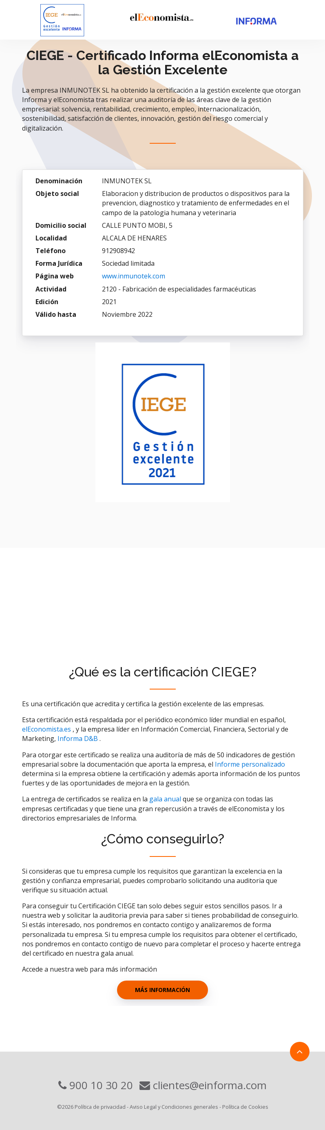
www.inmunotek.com (133, 275)
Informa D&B (77, 738)
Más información (162, 990)
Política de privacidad (100, 1106)
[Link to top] (300, 1051)
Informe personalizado (250, 764)
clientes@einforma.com (203, 1085)
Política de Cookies (245, 1106)
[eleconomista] (179, 17)
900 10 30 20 (95, 1085)
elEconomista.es (46, 729)
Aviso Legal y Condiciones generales (174, 1106)
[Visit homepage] (75, 20)
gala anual (165, 798)
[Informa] (267, 22)
